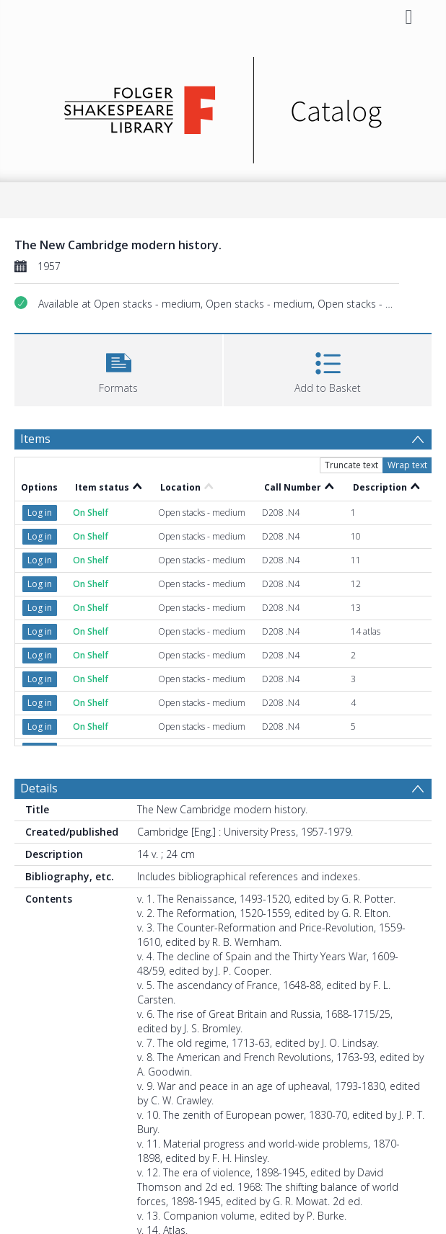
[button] (118, 368)
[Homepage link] (223, 106)
